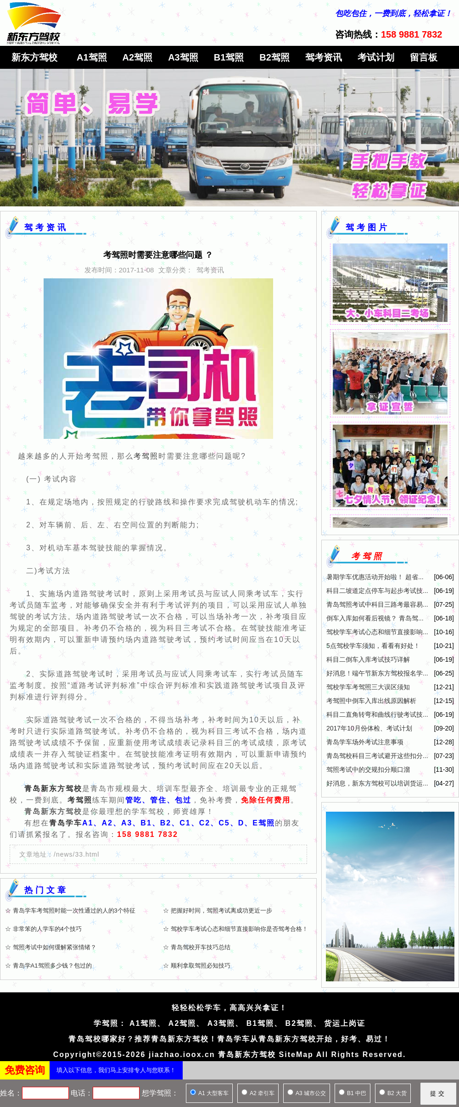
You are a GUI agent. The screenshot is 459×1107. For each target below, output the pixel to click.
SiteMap (296, 1054)
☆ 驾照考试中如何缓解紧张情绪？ (50, 947)
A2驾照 (138, 57)
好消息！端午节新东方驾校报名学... (377, 673)
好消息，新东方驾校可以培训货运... (377, 783)
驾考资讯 (323, 57)
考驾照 (146, 456)
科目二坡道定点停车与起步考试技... (377, 590)
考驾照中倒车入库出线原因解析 (371, 700)
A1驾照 (92, 57)
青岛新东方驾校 (53, 788)
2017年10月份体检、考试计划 (369, 728)
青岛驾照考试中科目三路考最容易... (377, 604)
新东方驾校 (34, 57)
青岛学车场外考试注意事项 (364, 742)
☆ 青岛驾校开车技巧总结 (196, 947)
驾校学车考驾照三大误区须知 (368, 687)
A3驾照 (183, 57)
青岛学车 (65, 823)
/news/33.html (76, 854)
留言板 (423, 57)
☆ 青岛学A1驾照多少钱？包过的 (48, 965)
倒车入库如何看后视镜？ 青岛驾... (375, 618)
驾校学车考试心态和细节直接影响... (377, 632)
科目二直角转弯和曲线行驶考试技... (377, 714)
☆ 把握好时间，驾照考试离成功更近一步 (217, 910)
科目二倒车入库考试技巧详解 (368, 659)
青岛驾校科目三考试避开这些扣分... (377, 755)
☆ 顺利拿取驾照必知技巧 (196, 965)
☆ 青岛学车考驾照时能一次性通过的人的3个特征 (70, 910)
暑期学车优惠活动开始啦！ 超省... (375, 577)
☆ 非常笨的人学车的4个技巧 (43, 928)
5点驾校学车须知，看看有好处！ (373, 645)
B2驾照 (274, 57)
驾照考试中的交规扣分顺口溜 (368, 769)
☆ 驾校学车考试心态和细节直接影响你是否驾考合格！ (235, 928)
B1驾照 (229, 57)
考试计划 (376, 57)
